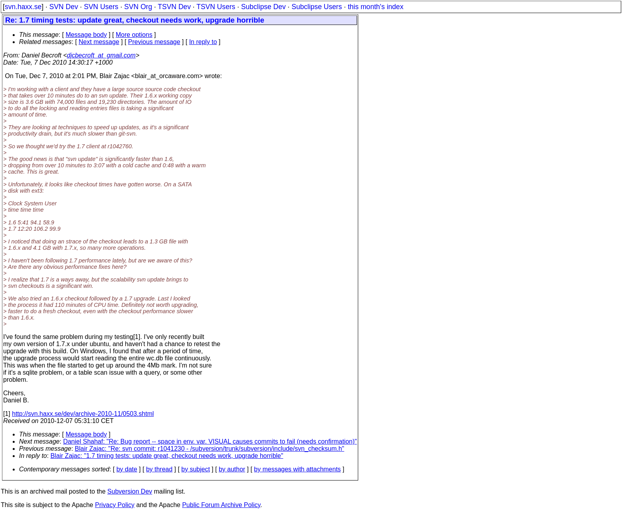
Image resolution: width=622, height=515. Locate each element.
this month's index (375, 7)
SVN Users (101, 7)
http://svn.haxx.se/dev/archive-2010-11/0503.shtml (83, 413)
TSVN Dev (174, 7)
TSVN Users (215, 7)
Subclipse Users (317, 7)
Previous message (154, 41)
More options (134, 34)
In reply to (203, 41)
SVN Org (138, 7)
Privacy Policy (114, 505)
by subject (195, 469)
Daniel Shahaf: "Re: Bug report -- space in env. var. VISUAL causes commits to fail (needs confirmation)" (210, 441)
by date (126, 469)
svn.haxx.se (23, 7)
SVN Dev (63, 7)
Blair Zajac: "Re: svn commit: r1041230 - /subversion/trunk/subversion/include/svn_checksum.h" (209, 448)
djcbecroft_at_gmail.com (101, 55)
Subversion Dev (130, 491)
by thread (159, 469)
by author (232, 469)
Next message (99, 41)
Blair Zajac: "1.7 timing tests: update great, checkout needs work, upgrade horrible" (166, 455)
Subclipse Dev (263, 7)
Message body (86, 34)
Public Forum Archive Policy (221, 505)
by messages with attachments (297, 469)
